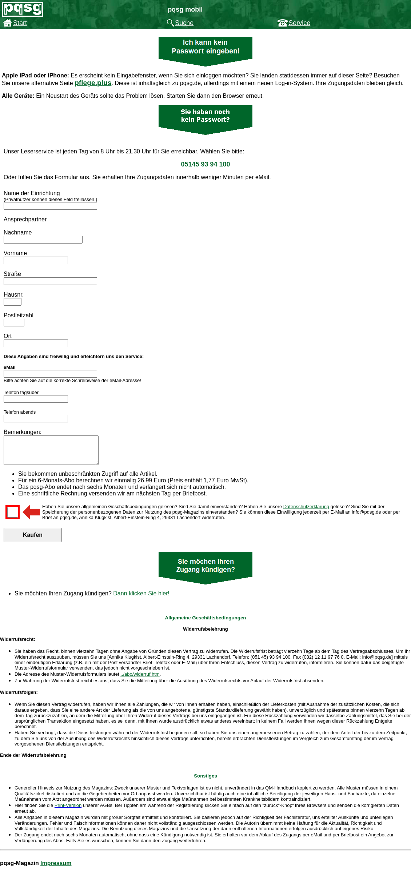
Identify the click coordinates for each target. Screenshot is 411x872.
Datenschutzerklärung (306, 512)
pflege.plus (93, 83)
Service (299, 23)
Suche (184, 23)
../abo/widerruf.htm (140, 679)
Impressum (55, 868)
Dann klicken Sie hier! (141, 599)
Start (20, 23)
